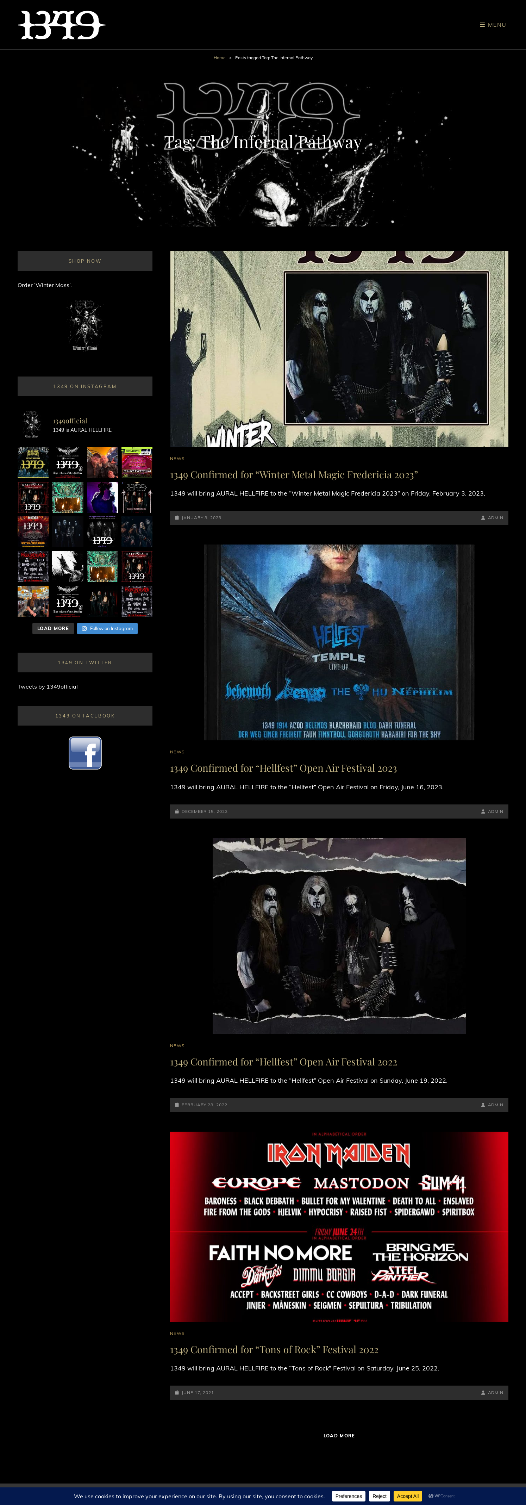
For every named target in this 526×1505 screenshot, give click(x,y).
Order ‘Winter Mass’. (45, 284)
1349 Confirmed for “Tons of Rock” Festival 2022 (274, 1349)
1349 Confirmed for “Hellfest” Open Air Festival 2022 (283, 1061)
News (177, 458)
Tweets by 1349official (48, 686)
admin (496, 517)
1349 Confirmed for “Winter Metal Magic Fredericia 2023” (294, 474)
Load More (339, 1435)
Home (220, 57)
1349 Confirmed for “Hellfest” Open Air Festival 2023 (283, 767)
